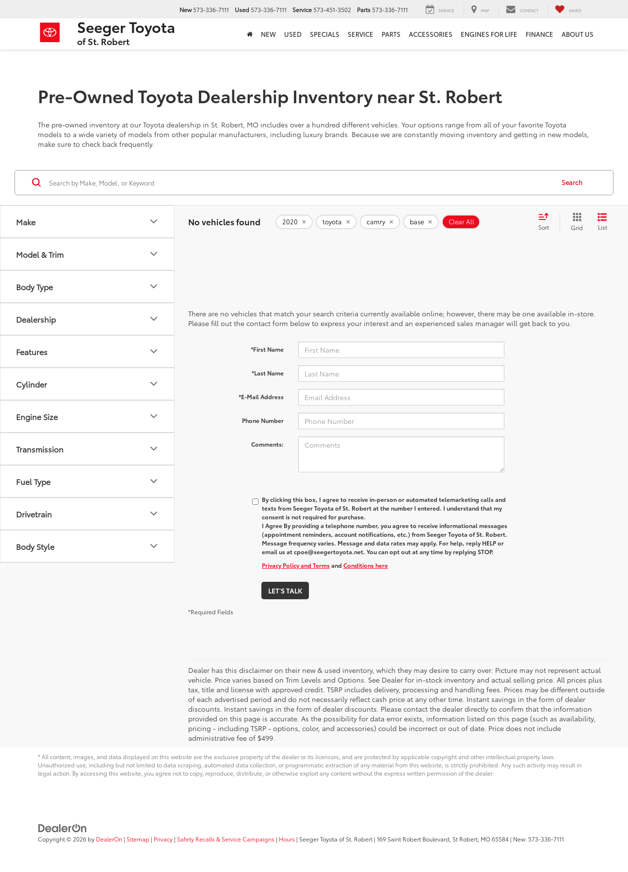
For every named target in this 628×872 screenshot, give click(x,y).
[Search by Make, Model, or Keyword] (300, 182)
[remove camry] (380, 222)
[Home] (250, 33)
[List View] (602, 222)
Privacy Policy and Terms (296, 565)
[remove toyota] (336, 222)
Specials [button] (324, 34)
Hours (287, 839)
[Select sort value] (546, 222)
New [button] (268, 34)
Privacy (163, 839)
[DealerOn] (62, 827)
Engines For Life (489, 34)
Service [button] (360, 34)
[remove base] (421, 222)
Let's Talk (285, 590)
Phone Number (263, 420)
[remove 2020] (294, 222)
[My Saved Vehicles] (568, 9)
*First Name (267, 349)
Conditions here (365, 565)
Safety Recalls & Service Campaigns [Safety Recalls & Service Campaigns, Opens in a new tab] (225, 839)
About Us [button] (578, 34)
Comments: (267, 444)
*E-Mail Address (261, 396)
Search (572, 182)
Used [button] (293, 34)
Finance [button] (539, 34)
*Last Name (268, 373)
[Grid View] (575, 222)
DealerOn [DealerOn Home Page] (109, 839)
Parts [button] (391, 34)
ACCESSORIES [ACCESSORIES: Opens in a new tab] (430, 34)
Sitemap (138, 839)
